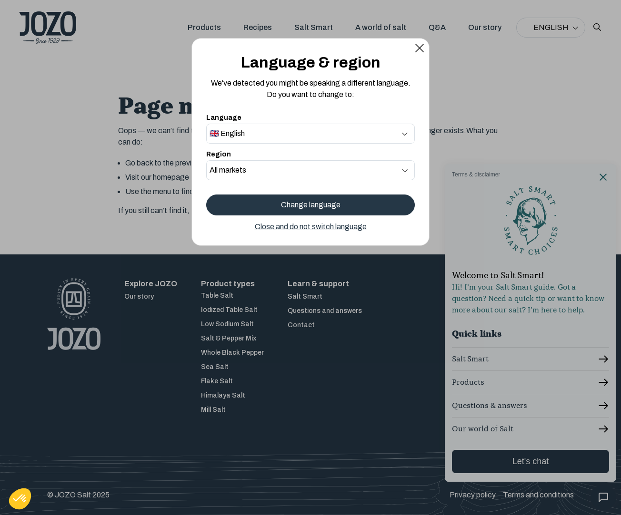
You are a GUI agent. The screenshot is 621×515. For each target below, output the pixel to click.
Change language (311, 205)
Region (218, 154)
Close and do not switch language (311, 227)
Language (223, 117)
